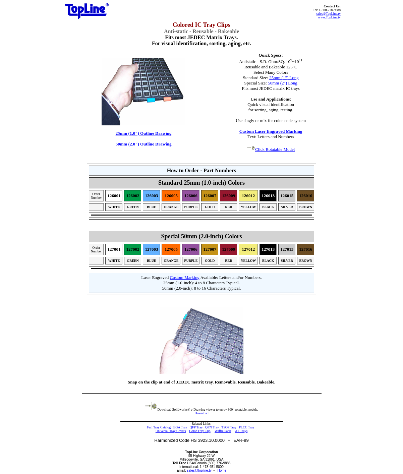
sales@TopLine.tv (328, 13)
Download (201, 413)
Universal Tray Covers (171, 431)
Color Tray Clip (199, 431)
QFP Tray (196, 427)
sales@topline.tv (199, 470)
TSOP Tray (228, 427)
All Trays (241, 431)
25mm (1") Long (284, 77)
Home (221, 470)
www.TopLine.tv (329, 17)
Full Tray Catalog (159, 427)
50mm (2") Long (282, 82)
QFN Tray (212, 427)
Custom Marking (184, 277)
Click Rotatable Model (271, 149)
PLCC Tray (246, 427)
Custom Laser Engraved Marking (270, 131)
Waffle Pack (223, 431)
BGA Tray (180, 427)
